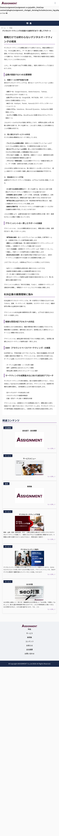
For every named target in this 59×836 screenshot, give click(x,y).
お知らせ (29, 645)
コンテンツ (29, 641)
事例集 (29, 637)
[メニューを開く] (55, 3)
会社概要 (29, 649)
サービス (29, 633)
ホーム (3, 28)
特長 (10, 28)
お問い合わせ (29, 653)
